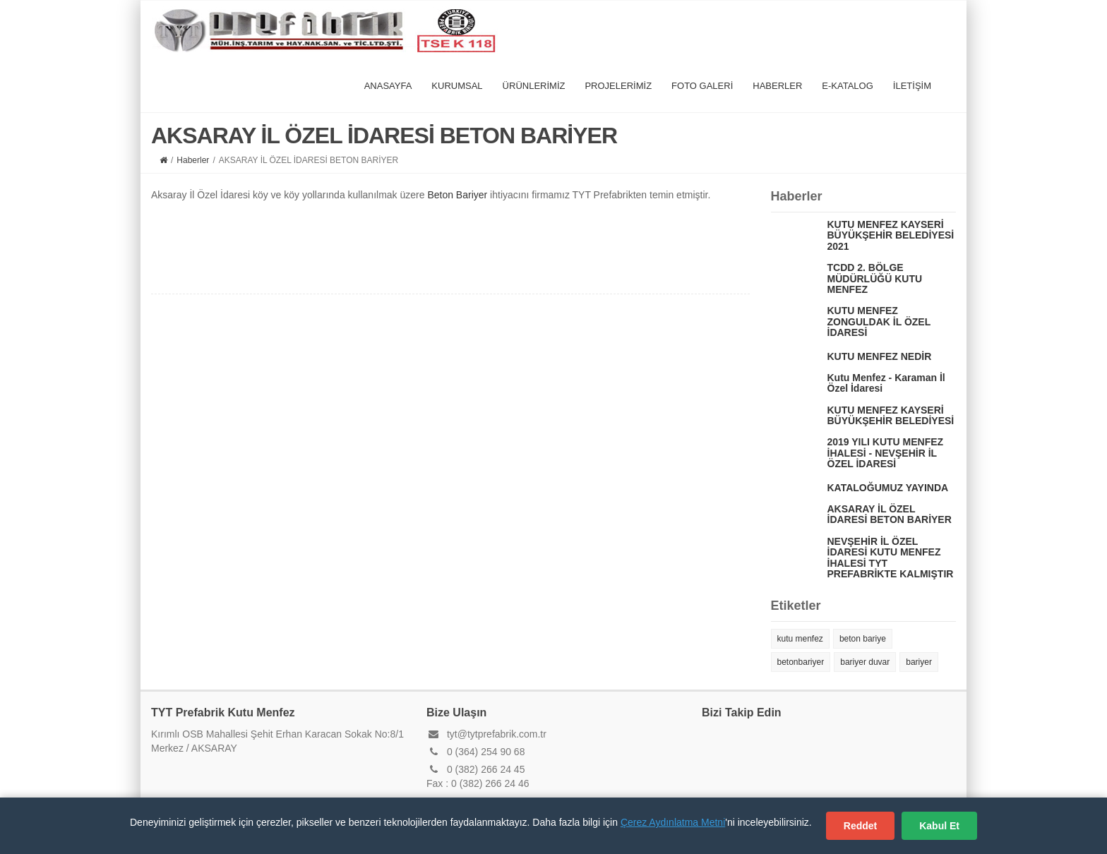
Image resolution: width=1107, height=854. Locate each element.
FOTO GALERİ (702, 85)
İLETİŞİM (912, 85)
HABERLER (777, 85)
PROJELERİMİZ (618, 85)
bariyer (919, 662)
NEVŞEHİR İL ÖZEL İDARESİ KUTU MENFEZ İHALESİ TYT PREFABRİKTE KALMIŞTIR (890, 557)
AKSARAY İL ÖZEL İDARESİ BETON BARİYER (889, 514)
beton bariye (862, 639)
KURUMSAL (456, 85)
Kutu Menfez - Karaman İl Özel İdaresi (886, 383)
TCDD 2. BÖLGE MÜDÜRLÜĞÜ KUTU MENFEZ (875, 278)
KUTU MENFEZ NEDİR (879, 356)
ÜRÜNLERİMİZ (534, 85)
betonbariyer (801, 662)
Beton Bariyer (457, 194)
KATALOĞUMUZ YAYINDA (888, 487)
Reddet (860, 825)
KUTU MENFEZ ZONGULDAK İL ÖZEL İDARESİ (879, 321)
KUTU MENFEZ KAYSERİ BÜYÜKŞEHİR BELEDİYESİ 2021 (891, 235)
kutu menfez (800, 639)
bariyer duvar (865, 662)
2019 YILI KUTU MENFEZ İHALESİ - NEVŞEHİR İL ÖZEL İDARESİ (885, 452)
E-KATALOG (847, 85)
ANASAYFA (388, 85)
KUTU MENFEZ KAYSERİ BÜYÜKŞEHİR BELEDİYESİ (891, 415)
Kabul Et (939, 825)
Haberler (192, 160)
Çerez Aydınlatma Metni (673, 822)
